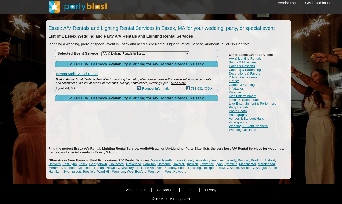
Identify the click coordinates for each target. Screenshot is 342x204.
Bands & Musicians (243, 62)
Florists (234, 81)
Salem (234, 168)
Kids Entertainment (242, 96)
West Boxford (136, 171)
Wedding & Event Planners (248, 126)
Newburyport (130, 168)
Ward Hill (103, 171)
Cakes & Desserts (242, 66)
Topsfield (89, 171)
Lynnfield (230, 164)
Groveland (133, 164)
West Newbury (175, 171)
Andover (218, 160)
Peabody (170, 168)
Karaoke (235, 92)
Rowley (223, 168)
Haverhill (179, 164)
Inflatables (236, 88)
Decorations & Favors (244, 73)
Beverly (231, 160)
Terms (189, 190)
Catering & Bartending (245, 70)
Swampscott (72, 171)
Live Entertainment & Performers (252, 103)
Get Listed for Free (319, 3)
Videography (238, 122)
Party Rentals (238, 107)
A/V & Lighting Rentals (245, 58)
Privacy (210, 190)
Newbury (113, 168)
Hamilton (149, 164)
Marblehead (266, 164)
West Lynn (155, 171)
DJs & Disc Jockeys (243, 77)
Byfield (270, 160)
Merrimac (55, 168)
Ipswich (192, 164)
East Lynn (69, 164)
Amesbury (203, 160)
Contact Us (165, 190)
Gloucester (116, 164)
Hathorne (164, 164)
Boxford (243, 160)
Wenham (118, 171)
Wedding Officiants (242, 130)
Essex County (184, 160)
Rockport (209, 168)
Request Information (156, 88)
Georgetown (98, 164)
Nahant (99, 168)
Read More (178, 83)
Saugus (261, 168)
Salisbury (247, 168)
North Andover (151, 168)
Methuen (70, 168)
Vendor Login (288, 3)
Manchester (247, 164)
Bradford (257, 160)
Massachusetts (162, 160)
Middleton (85, 168)
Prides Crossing (189, 168)
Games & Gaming (242, 85)
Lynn (219, 164)
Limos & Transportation (245, 100)
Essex (83, 164)
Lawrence (207, 164)
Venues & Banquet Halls (246, 118)
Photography (238, 115)
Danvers (55, 164)
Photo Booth (238, 111)
